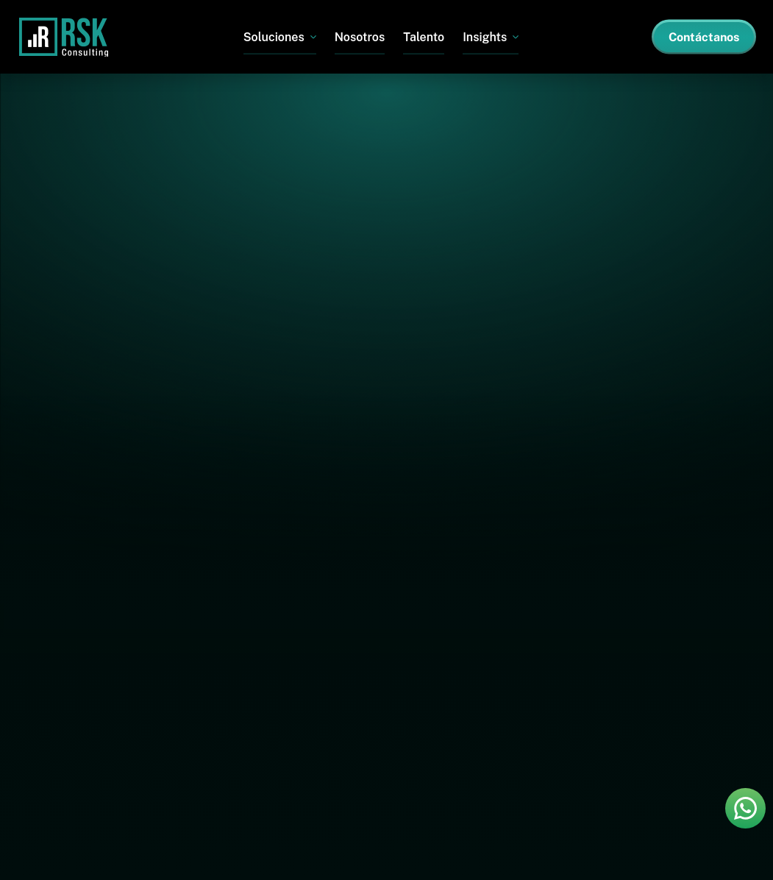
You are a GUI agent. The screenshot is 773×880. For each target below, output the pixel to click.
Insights (485, 37)
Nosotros (360, 37)
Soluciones (273, 37)
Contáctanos (704, 37)
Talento (423, 37)
